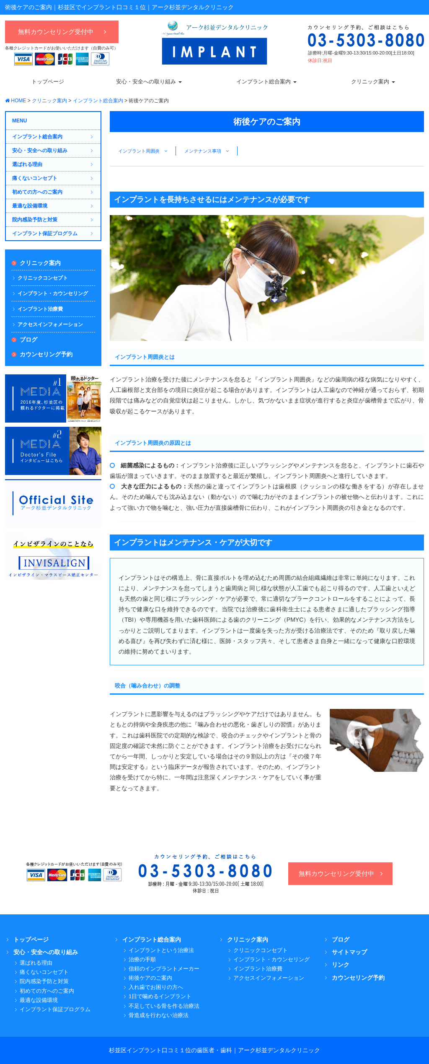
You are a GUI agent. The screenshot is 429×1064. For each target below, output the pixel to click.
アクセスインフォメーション (50, 324)
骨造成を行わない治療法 (159, 1015)
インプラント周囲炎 (142, 150)
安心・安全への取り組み (39, 150)
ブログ (28, 339)
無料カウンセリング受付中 (62, 31)
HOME (15, 101)
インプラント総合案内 (98, 101)
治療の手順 (142, 959)
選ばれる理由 (27, 164)
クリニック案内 (49, 101)
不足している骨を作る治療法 (164, 1006)
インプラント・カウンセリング (53, 293)
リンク (340, 964)
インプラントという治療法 (161, 950)
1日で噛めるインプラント (160, 996)
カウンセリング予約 (46, 354)
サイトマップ (349, 952)
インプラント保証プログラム (45, 233)
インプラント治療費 (40, 309)
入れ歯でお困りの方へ (156, 987)
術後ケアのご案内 (150, 978)
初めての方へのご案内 (37, 192)
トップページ (31, 939)
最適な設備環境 (29, 205)
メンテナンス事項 (206, 150)
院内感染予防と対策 (34, 219)
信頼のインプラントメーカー (164, 968)
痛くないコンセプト (34, 178)
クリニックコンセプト (43, 278)
